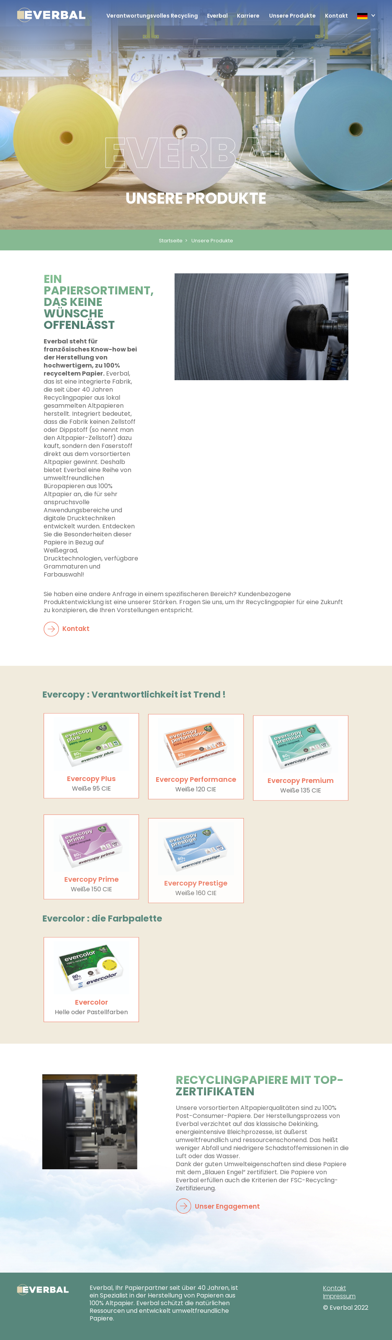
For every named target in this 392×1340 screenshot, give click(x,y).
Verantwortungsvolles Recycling (152, 16)
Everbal (217, 16)
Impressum (339, 1296)
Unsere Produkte (292, 16)
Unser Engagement (221, 1207)
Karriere (248, 16)
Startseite (171, 240)
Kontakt (336, 16)
